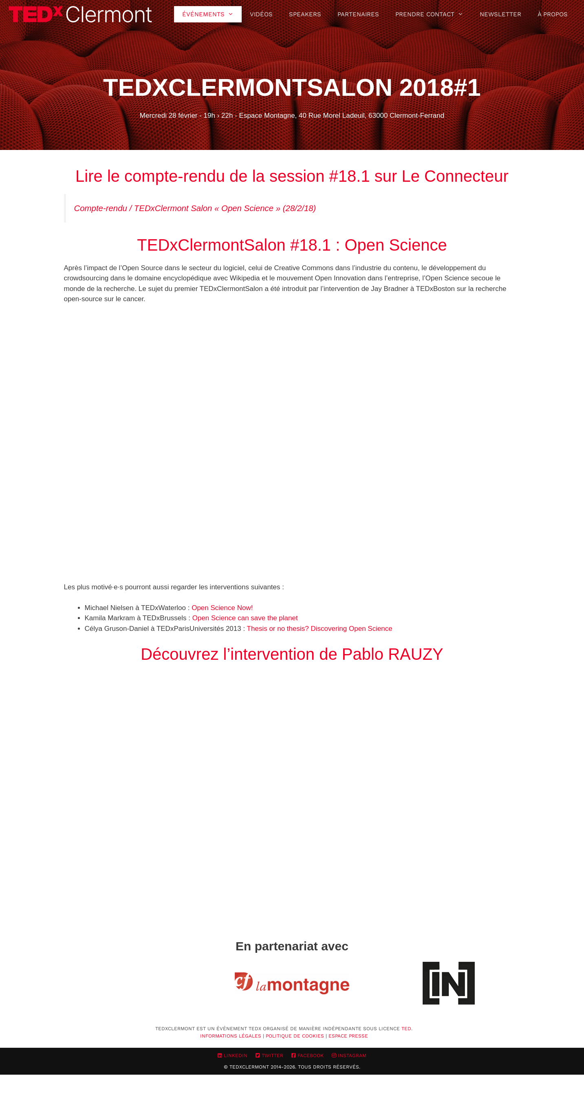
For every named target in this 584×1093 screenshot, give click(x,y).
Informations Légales (230, 1036)
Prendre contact (433, 14)
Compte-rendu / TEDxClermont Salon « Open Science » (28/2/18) (195, 208)
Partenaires (358, 14)
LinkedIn (232, 1055)
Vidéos (261, 14)
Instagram (349, 1055)
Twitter (269, 1055)
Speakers (305, 14)
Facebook (307, 1055)
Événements (212, 14)
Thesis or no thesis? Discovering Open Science (319, 628)
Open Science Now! (222, 608)
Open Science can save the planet (245, 618)
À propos (553, 14)
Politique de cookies (295, 1036)
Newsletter (500, 14)
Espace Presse (348, 1036)
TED (406, 1028)
